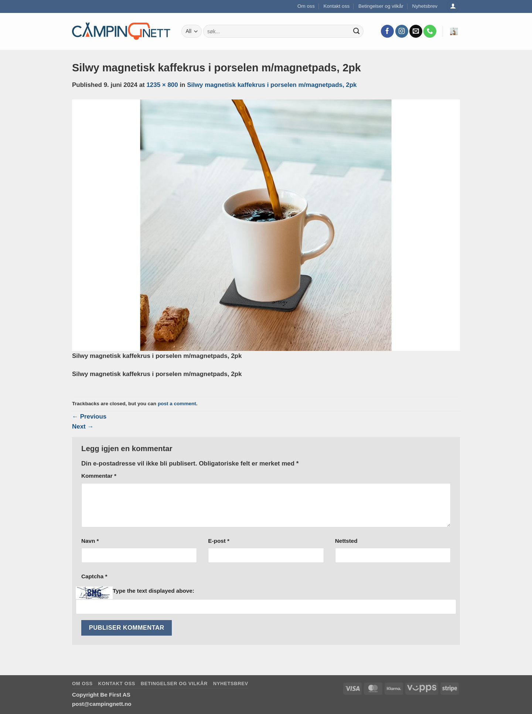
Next (82, 426)
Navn (90, 541)
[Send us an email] (415, 31)
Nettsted (346, 541)
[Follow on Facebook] (387, 31)
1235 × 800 (162, 84)
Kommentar (98, 476)
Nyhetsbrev (425, 6)
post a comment (177, 403)
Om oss (306, 6)
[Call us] (429, 31)
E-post (218, 541)
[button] (454, 31)
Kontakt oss (336, 6)
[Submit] (356, 31)
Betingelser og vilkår (380, 6)
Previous (89, 416)
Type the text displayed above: (153, 591)
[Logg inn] (453, 6)
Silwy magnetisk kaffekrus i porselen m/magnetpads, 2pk (272, 84)
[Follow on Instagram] (401, 31)
